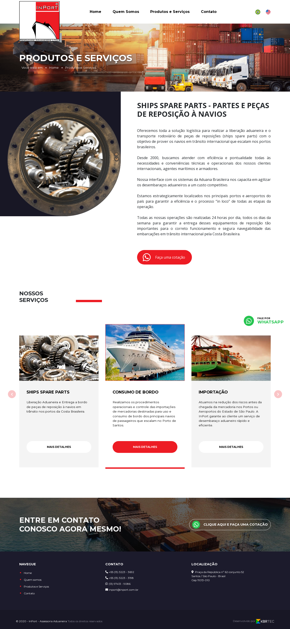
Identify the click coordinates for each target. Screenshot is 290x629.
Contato (209, 13)
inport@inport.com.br (121, 589)
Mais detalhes (59, 447)
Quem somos (32, 579)
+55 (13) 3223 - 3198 (119, 578)
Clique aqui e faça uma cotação (230, 525)
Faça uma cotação (164, 257)
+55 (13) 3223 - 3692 (119, 572)
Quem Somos (126, 13)
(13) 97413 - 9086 (117, 583)
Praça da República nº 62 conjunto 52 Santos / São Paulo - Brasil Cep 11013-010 (217, 576)
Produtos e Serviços (170, 13)
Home (95, 13)
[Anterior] (12, 394)
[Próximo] (278, 394)
